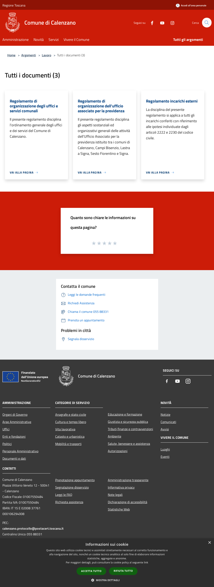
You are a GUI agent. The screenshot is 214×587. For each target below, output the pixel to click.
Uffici (6, 429)
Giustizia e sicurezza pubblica (128, 421)
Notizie (165, 414)
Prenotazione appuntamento (75, 480)
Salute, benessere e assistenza (129, 443)
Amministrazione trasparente (128, 480)
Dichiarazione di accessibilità (127, 502)
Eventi (165, 456)
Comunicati (168, 421)
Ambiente (114, 436)
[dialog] (107, 562)
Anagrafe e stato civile (70, 414)
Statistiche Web (119, 509)
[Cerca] (207, 22)
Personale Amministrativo (20, 451)
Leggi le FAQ (63, 494)
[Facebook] (150, 22)
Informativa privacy (121, 487)
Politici (7, 443)
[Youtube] (160, 22)
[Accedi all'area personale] (191, 5)
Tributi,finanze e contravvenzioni (130, 429)
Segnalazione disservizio (72, 487)
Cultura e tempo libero (70, 421)
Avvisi (165, 429)
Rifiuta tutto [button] (123, 571)
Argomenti (28, 55)
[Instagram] (170, 22)
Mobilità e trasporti (68, 443)
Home (11, 55)
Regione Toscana (13, 5)
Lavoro (46, 55)
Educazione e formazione (125, 414)
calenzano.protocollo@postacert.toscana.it (33, 528)
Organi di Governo (14, 414)
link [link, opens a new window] (146, 562)
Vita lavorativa (65, 429)
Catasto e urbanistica (69, 436)
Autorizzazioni (118, 450)
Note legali (115, 494)
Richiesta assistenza (69, 502)
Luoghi (165, 449)
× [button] (209, 542)
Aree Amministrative (16, 421)
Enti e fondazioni (14, 436)
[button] (107, 580)
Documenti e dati (14, 458)
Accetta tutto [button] (91, 571)
